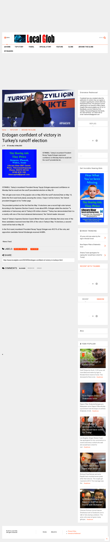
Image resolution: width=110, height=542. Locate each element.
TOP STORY (19, 47)
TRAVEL (31, 47)
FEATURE (59, 47)
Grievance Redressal (74, 533)
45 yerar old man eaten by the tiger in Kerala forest (91, 362)
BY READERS (8, 51)
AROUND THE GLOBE (86, 47)
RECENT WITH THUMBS (90, 266)
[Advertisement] (55, 17)
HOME (7, 47)
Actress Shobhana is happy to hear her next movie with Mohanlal (92, 502)
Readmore (100, 377)
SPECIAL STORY (45, 47)
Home (4, 130)
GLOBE (70, 47)
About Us (54, 532)
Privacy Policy (72, 531)
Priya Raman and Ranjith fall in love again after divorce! (91, 466)
